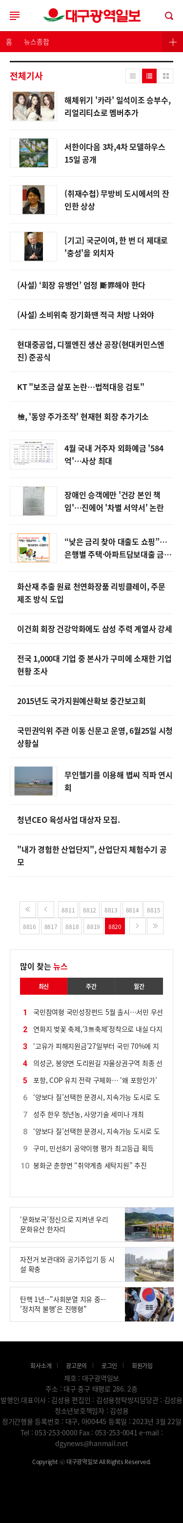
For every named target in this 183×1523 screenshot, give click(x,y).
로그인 (91, 15)
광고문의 (76, 1365)
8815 (153, 910)
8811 (68, 910)
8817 (51, 926)
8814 (132, 910)
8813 (111, 910)
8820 (115, 926)
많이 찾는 (44, 966)
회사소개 (40, 1365)
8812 (89, 910)
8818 (72, 926)
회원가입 (142, 1365)
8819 (93, 926)
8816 (29, 926)
